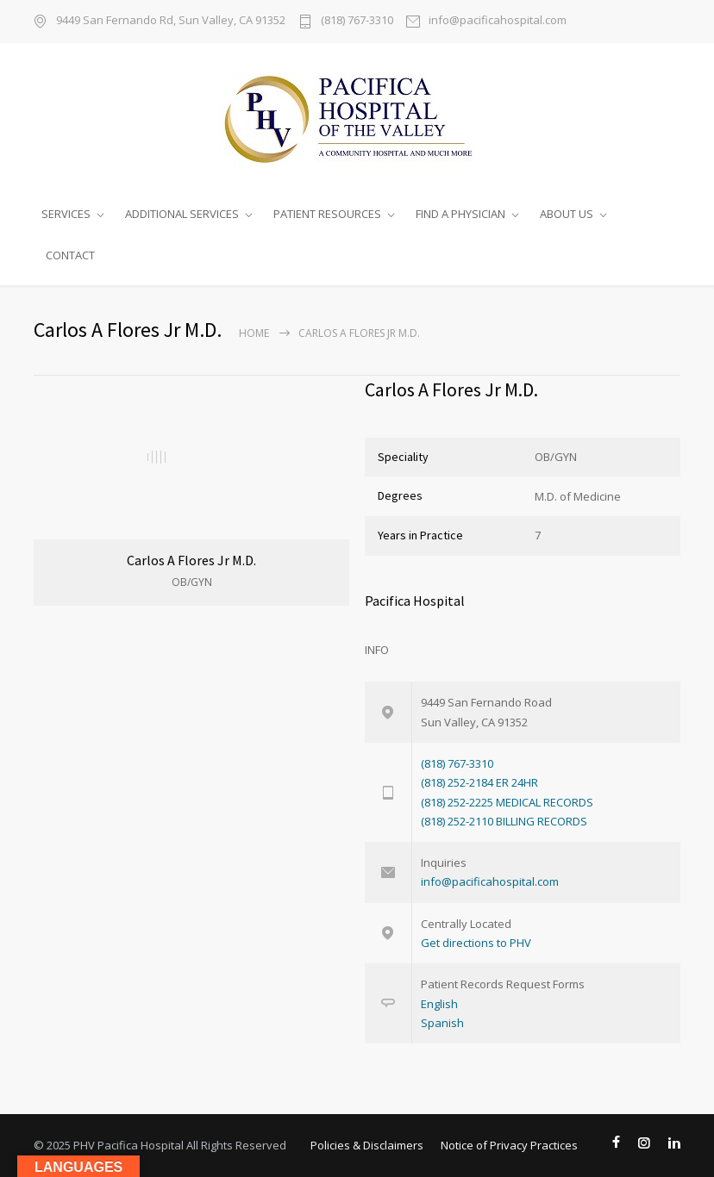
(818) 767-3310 (357, 21)
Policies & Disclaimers (366, 1145)
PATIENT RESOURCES (327, 213)
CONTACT (70, 255)
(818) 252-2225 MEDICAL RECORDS (507, 802)
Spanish (442, 1023)
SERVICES (66, 213)
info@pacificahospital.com (498, 21)
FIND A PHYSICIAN (460, 213)
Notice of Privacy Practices (509, 1145)
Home (254, 333)
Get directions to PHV (476, 942)
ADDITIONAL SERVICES (182, 213)
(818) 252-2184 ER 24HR (479, 782)
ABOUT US (566, 213)
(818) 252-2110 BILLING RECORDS (504, 821)
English (439, 1004)
